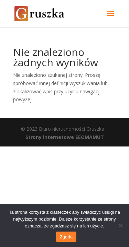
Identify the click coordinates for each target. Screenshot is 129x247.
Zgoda (66, 236)
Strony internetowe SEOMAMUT (64, 137)
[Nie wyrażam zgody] (120, 225)
